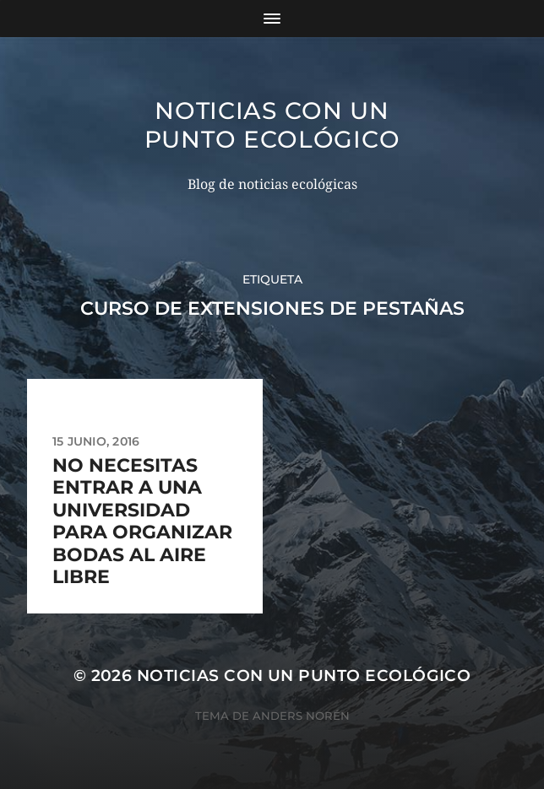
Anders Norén (301, 715)
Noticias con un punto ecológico (272, 125)
